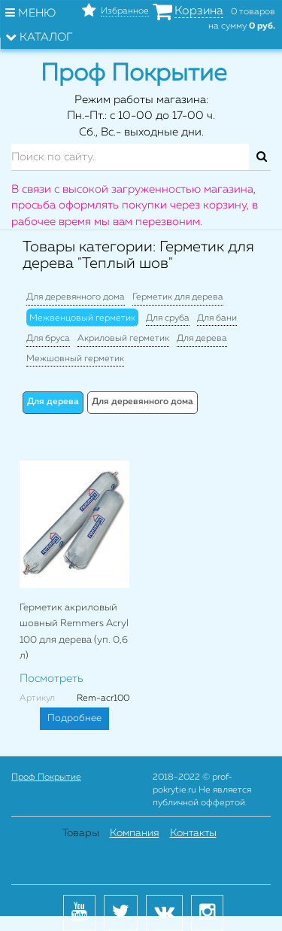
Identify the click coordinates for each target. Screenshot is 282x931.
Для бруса (48, 338)
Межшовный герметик (75, 359)
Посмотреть (51, 678)
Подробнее (74, 718)
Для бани (217, 318)
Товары (80, 833)
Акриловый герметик (123, 338)
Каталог (39, 37)
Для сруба (168, 318)
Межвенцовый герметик (82, 318)
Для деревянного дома (75, 297)
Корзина (198, 11)
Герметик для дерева (177, 297)
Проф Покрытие (46, 777)
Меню (30, 13)
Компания (134, 833)
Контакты (193, 833)
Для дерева (202, 338)
